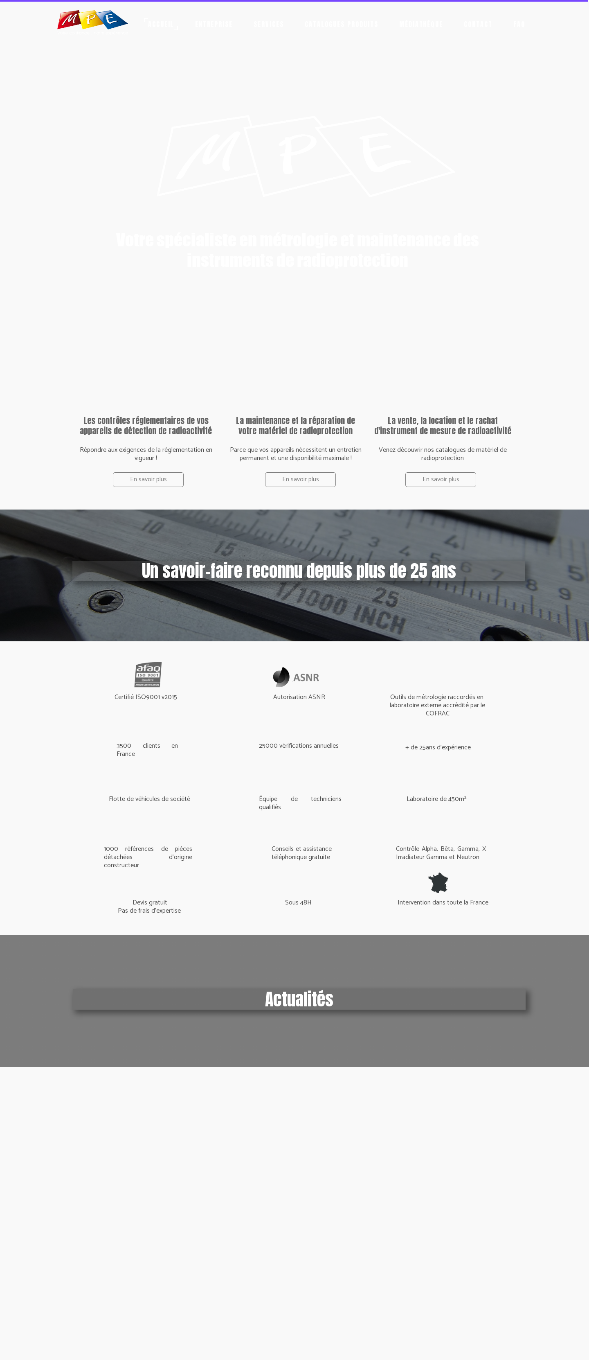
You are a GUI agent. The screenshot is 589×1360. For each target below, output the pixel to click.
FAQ (519, 24)
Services (269, 24)
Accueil (161, 24)
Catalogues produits (341, 24)
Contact (478, 24)
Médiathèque (421, 24)
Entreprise (214, 24)
